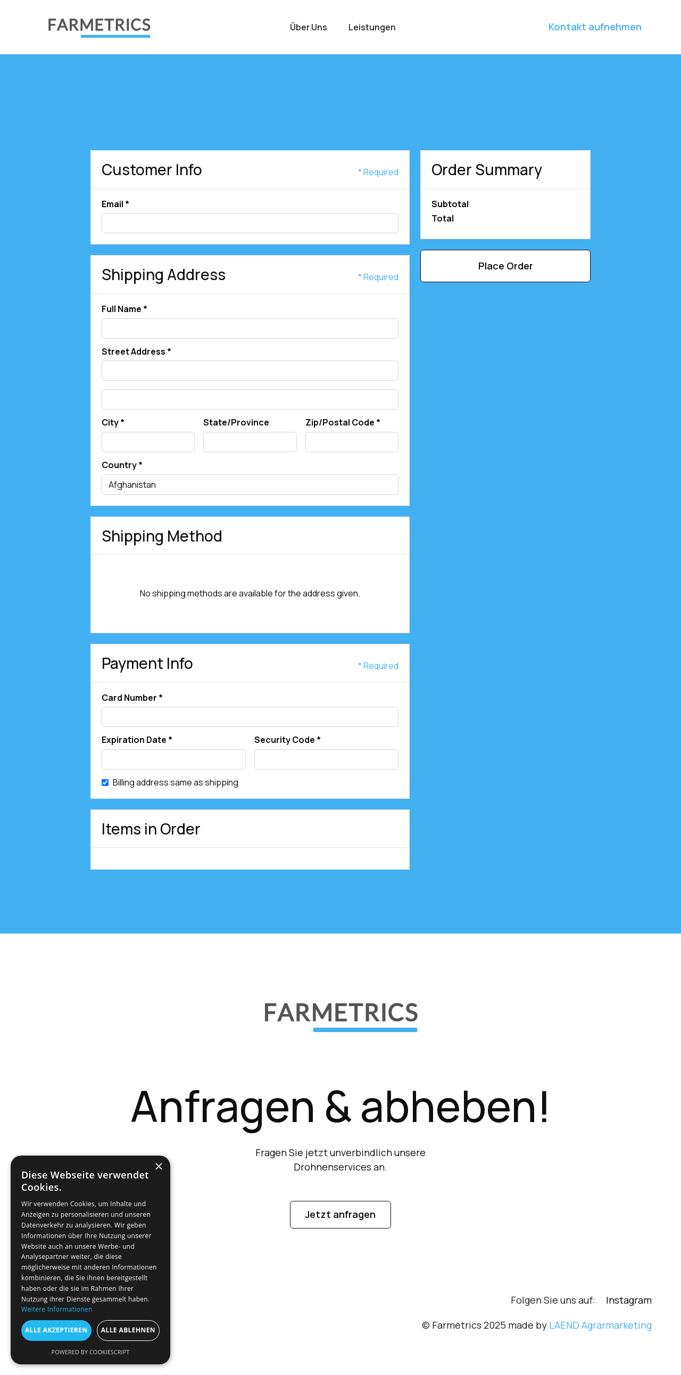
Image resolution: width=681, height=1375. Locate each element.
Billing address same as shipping (175, 783)
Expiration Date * (137, 740)
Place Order (505, 265)
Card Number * (132, 698)
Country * (122, 465)
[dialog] (90, 1260)
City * (113, 423)
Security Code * (287, 740)
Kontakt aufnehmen (595, 26)
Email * (115, 204)
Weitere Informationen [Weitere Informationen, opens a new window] (57, 1309)
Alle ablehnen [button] (128, 1330)
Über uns (308, 27)
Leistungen (372, 27)
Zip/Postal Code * (342, 423)
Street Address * (136, 352)
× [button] (158, 1167)
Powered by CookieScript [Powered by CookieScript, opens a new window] (91, 1352)
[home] (99, 27)
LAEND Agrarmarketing (600, 1325)
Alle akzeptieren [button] (56, 1330)
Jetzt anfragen (340, 1214)
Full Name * (124, 309)
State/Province (236, 423)
